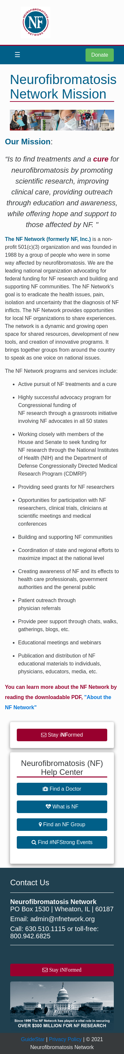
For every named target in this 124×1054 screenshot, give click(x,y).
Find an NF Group (62, 824)
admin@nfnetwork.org (62, 918)
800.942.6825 (30, 936)
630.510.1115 (45, 928)
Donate (99, 55)
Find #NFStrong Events (62, 842)
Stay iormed (62, 735)
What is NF (62, 806)
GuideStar (33, 1039)
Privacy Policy (65, 1039)
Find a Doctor (62, 789)
